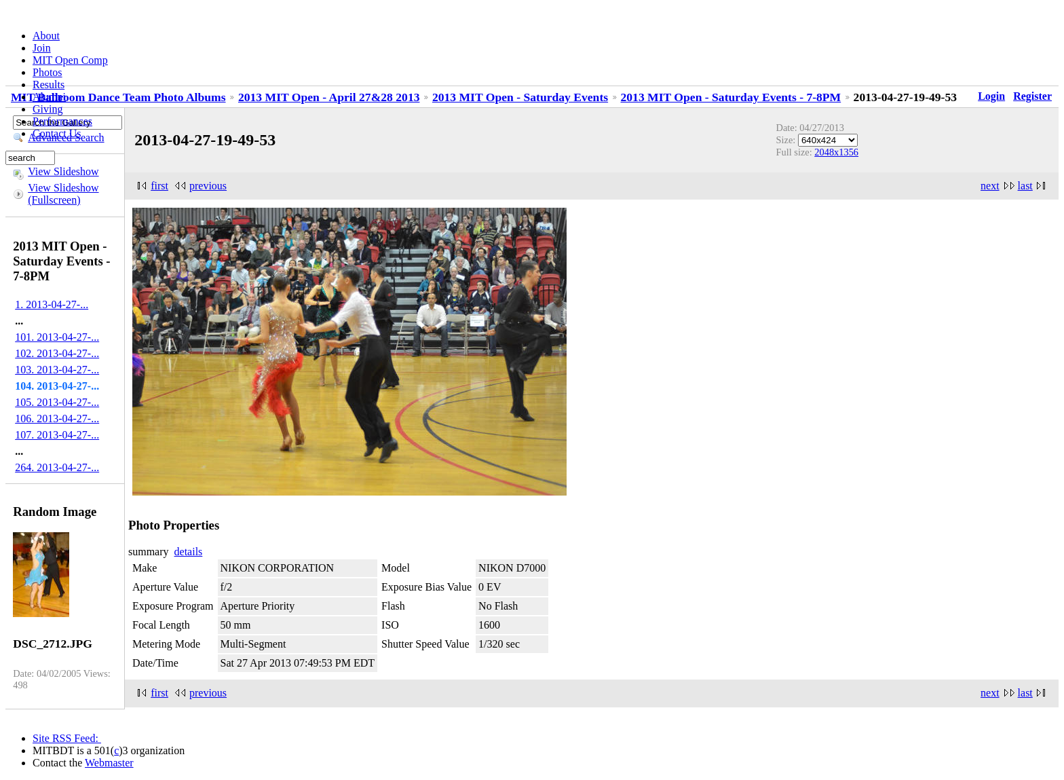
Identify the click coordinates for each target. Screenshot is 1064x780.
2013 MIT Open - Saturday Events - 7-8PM (731, 97)
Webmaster (109, 762)
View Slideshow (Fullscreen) (63, 194)
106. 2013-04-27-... (57, 418)
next (990, 185)
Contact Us (57, 133)
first (159, 185)
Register (1032, 96)
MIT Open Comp (70, 60)
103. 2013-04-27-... (57, 369)
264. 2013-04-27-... (57, 467)
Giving (47, 109)
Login (991, 96)
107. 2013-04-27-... (57, 435)
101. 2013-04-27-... (57, 337)
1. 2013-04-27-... (51, 304)
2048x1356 (836, 152)
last (1025, 185)
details (188, 551)
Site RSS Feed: (67, 738)
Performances (62, 121)
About (46, 35)
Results (48, 84)
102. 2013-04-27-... (57, 353)
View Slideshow (63, 171)
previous (208, 185)
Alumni (49, 97)
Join (42, 48)
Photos (47, 72)
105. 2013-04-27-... (57, 402)
